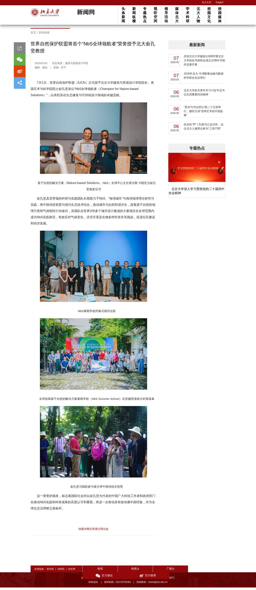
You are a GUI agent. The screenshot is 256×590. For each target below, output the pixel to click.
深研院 (60, 571)
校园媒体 (220, 15)
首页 (33, 35)
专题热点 (145, 15)
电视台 (125, 571)
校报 (97, 571)
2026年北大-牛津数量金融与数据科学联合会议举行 (203, 78)
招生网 (71, 571)
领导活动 (166, 15)
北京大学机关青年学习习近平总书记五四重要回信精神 (204, 94)
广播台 (154, 571)
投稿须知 (93, 584)
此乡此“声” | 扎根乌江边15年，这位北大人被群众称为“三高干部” (203, 129)
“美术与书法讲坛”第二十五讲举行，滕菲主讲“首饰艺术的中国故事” (203, 113)
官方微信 (183, 571)
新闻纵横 (134, 15)
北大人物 (198, 15)
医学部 (50, 571)
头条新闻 (123, 15)
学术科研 (187, 15)
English (219, 2)
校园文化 (209, 15)
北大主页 (206, 2)
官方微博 (211, 571)
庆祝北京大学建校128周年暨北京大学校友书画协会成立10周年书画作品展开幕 (204, 63)
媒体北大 (177, 15)
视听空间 (155, 15)
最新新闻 (197, 47)
